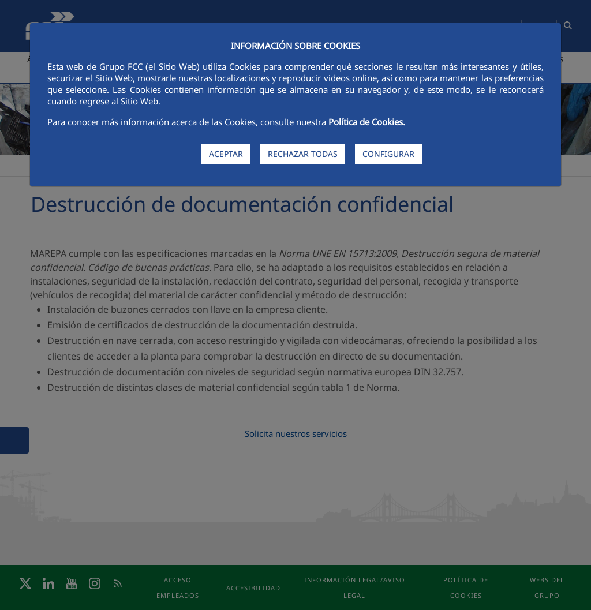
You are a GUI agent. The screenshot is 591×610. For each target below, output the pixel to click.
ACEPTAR (226, 153)
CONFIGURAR (388, 153)
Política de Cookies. (366, 122)
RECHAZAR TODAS (303, 153)
